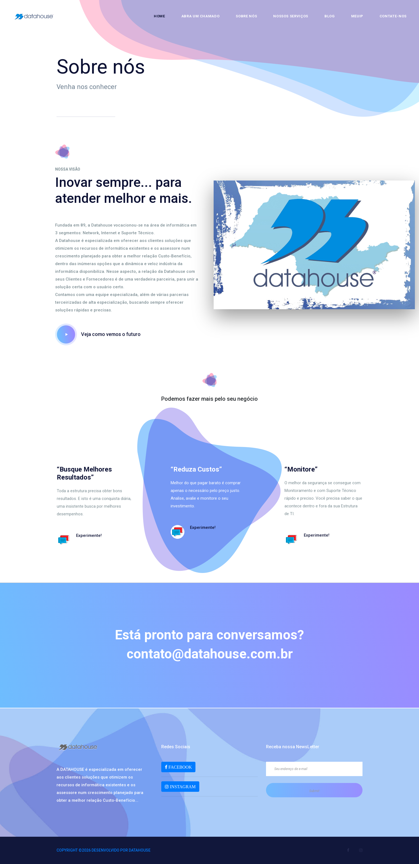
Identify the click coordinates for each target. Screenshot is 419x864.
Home (159, 16)
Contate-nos (393, 16)
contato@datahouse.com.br (210, 654)
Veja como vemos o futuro (98, 334)
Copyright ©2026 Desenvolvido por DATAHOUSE (104, 850)
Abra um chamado (200, 16)
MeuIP (357, 16)
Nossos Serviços (290, 16)
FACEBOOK (179, 767)
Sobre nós (246, 16)
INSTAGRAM (182, 786)
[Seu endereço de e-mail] (314, 769)
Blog (329, 16)
